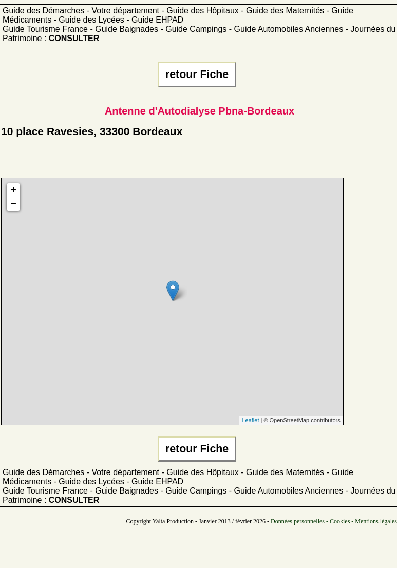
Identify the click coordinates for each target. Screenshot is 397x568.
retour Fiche (197, 74)
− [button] (13, 204)
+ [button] (13, 190)
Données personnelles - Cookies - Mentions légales (334, 521)
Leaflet (250, 420)
